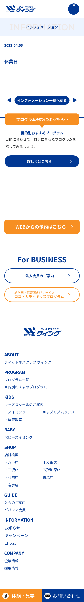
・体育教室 (13, 420)
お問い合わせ (66, 595)
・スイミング (15, 412)
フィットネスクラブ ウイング (27, 362)
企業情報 (11, 561)
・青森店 (46, 477)
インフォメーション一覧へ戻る (42, 100)
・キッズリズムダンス (56, 412)
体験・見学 (23, 595)
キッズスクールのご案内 (23, 404)
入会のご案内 (15, 502)
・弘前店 (11, 477)
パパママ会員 (15, 510)
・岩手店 (11, 485)
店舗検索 (11, 454)
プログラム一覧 (16, 379)
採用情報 (11, 568)
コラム (10, 543)
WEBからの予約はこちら (40, 226)
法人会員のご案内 (39, 275)
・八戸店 (11, 462)
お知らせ (12, 528)
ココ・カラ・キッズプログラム (46, 294)
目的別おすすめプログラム (25, 387)
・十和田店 (48, 462)
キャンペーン (16, 535)
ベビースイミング (18, 437)
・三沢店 (11, 470)
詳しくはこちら (39, 161)
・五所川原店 (50, 470)
